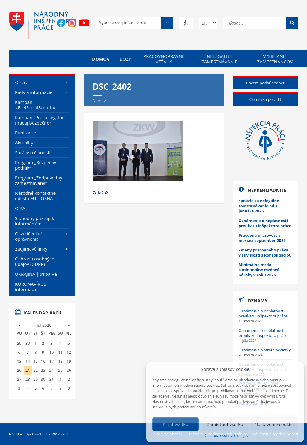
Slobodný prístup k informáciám (34, 221)
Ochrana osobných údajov (227, 435)
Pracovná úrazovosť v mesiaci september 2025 (262, 238)
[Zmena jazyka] (208, 23)
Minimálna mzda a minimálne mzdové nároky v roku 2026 (259, 270)
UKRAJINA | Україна (36, 274)
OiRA (20, 208)
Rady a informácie (33, 92)
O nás (21, 82)
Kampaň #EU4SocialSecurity (35, 104)
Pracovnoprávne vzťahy (163, 59)
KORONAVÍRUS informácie (30, 286)
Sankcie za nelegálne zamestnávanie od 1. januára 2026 (259, 206)
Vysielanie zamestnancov (275, 59)
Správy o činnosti (32, 152)
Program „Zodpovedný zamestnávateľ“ (38, 180)
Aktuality (24, 143)
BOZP (125, 59)
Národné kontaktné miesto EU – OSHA (35, 195)
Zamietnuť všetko (225, 424)
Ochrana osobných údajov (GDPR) (34, 261)
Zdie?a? (100, 193)
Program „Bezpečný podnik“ (35, 165)
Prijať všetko (176, 424)
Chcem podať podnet (265, 83)
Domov (101, 59)
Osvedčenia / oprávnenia (28, 236)
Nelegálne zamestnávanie (219, 59)
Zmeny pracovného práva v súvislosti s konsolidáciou (265, 252)
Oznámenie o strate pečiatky (265, 350)
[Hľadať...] (260, 22)
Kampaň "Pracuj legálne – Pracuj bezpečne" (41, 120)
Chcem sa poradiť (265, 99)
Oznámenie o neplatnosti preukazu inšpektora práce (265, 223)
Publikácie (25, 133)
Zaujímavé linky (31, 249)
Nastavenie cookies (275, 424)
